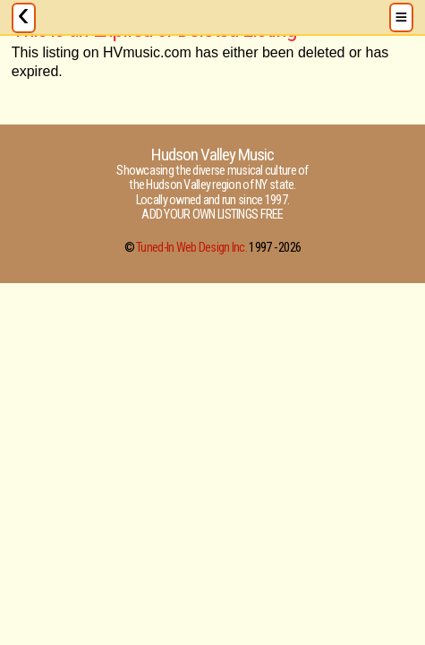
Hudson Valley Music (213, 154)
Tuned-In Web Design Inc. (191, 247)
